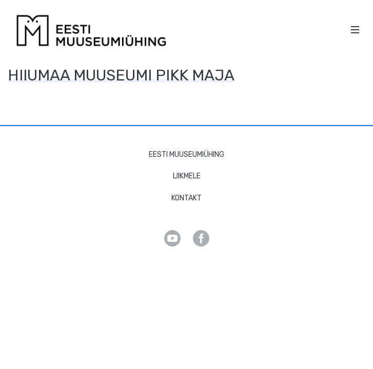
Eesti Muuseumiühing (186, 154)
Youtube (172, 238)
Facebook (201, 238)
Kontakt (186, 198)
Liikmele (187, 176)
